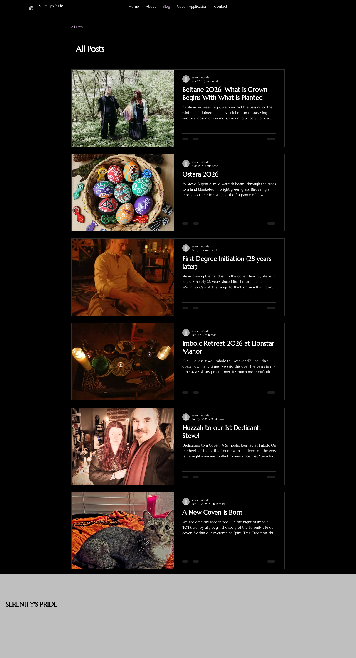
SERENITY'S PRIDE (31, 604)
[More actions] (275, 79)
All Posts (77, 27)
